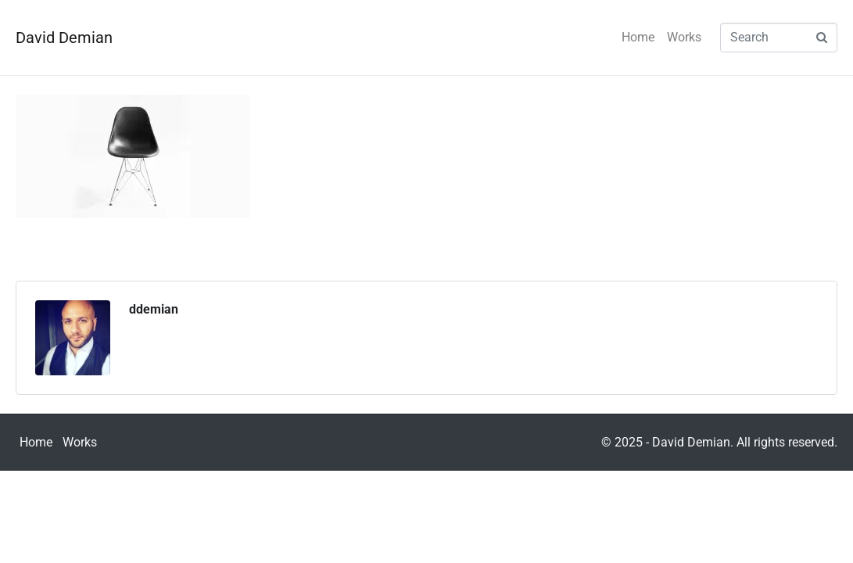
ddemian (153, 309)
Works (684, 37)
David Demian (64, 37)
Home (638, 37)
